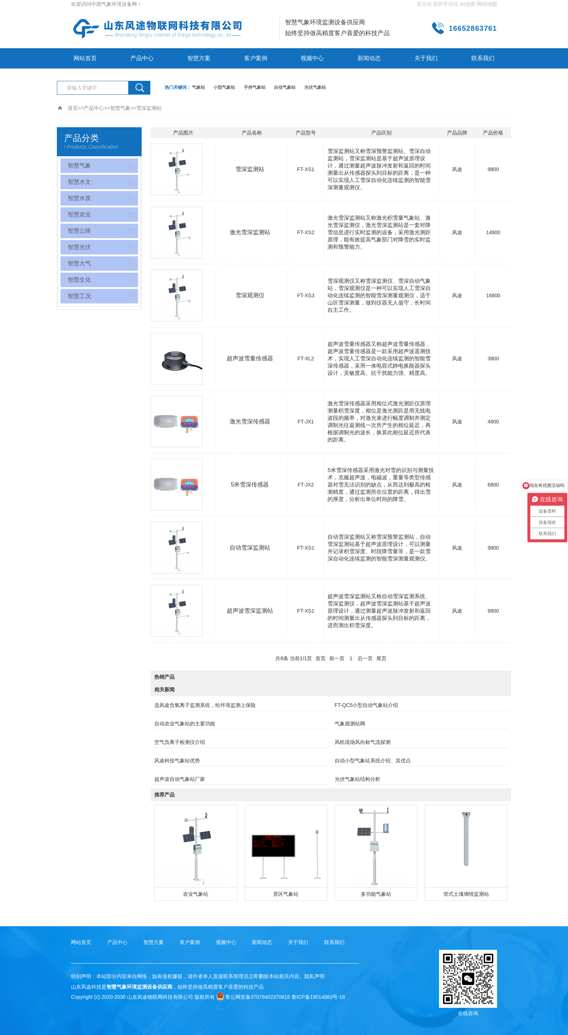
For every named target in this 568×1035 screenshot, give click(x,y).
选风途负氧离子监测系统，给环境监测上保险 (205, 705)
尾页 (381, 658)
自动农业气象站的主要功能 (184, 723)
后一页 (365, 658)
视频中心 (312, 58)
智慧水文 (79, 182)
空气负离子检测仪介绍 (179, 742)
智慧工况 (79, 296)
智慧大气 (79, 263)
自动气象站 (285, 87)
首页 (73, 108)
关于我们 (426, 58)
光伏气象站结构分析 (357, 779)
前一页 (336, 658)
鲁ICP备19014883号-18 (318, 997)
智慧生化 (79, 280)
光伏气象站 (315, 87)
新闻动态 (369, 58)
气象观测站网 (350, 723)
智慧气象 (120, 108)
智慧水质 (79, 198)
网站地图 (487, 4)
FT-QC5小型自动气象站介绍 (366, 705)
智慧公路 (79, 231)
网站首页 (85, 58)
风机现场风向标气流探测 (362, 742)
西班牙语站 (445, 4)
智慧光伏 (79, 247)
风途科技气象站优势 (177, 760)
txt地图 (467, 4)
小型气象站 (224, 87)
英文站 (424, 4)
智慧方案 (198, 58)
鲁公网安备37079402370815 (253, 997)
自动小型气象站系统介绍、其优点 (373, 760)
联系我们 (482, 58)
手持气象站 (255, 87)
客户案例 (255, 58)
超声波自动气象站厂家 (179, 779)
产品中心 (142, 58)
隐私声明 (314, 976)
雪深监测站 (149, 108)
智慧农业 (79, 214)
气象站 (198, 87)
